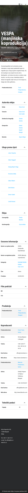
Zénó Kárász (11, 187)
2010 (2, 54)
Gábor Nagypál (12, 160)
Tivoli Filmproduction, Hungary (22, 90)
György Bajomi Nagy (13, 167)
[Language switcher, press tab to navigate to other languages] (25, 4)
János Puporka (12, 153)
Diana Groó (22, 107)
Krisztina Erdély (12, 174)
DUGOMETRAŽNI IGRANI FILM (10, 52)
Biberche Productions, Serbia (21, 365)
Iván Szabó (22, 114)
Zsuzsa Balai (22, 224)
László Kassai (11, 201)
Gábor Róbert (11, 180)
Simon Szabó (11, 194)
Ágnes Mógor (22, 137)
